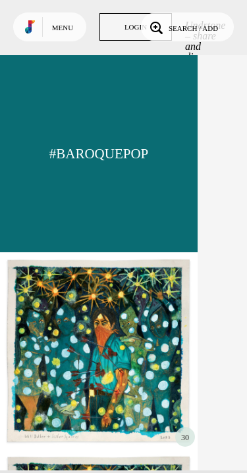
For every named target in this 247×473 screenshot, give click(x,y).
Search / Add (183, 27)
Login (135, 27)
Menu (62, 28)
